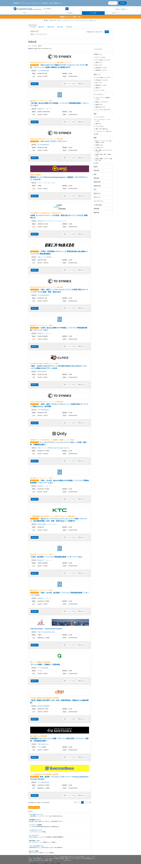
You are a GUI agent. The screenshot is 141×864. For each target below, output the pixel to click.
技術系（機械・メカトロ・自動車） (103, 159)
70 (80, 802)
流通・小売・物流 (101, 129)
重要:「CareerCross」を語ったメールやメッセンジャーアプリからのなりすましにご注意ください (70, 20)
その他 (98, 147)
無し (98, 65)
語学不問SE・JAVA (34, 840)
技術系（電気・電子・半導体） (103, 155)
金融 (97, 123)
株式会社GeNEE (42, 371)
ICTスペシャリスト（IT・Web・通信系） (103, 141)
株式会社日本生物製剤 (43, 706)
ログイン (112, 3)
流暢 (98, 62)
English (117, 9)
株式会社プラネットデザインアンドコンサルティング (52, 221)
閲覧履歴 (70, 13)
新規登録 (122, 3)
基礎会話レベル (100, 70)
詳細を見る (34, 83)
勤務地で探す (50, 27)
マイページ (48, 13)
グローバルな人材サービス (36, 846)
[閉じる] (30, 862)
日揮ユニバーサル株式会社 (45, 257)
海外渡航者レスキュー (35, 819)
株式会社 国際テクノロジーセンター (47, 524)
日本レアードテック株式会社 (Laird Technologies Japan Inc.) (53, 448)
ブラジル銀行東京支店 (43, 782)
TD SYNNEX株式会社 (43, 70)
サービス (98, 126)
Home (24, 13)
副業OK (98, 104)
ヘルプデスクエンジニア (35, 830)
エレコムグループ (34, 835)
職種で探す (41, 27)
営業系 (98, 145)
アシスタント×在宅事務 (35, 825)
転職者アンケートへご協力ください (70, 17)
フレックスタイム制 (102, 109)
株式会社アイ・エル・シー (45, 108)
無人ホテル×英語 (33, 851)
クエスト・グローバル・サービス (46, 182)
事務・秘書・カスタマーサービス (103, 151)
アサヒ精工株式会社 (43, 667)
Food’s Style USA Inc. (43, 744)
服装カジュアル (101, 102)
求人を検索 (93, 13)
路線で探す (60, 27)
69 (77, 802)
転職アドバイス (116, 13)
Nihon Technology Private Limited (46, 632)
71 (82, 802)
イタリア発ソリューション (36, 814)
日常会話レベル (100, 67)
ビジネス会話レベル (102, 60)
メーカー (99, 117)
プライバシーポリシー (57, 860)
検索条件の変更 (34, 31)
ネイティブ (99, 57)
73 (87, 802)
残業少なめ (99, 107)
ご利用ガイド (124, 9)
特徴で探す (69, 27)
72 (85, 802)
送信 (107, 31)
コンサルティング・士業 (102, 131)
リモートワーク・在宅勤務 (102, 98)
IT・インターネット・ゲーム (102, 120)
